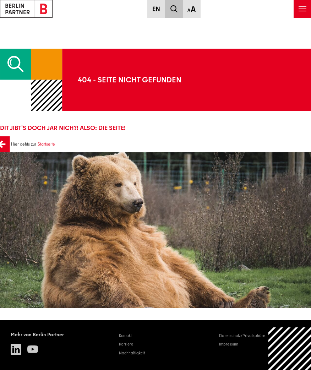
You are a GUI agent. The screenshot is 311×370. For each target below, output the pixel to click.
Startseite (46, 144)
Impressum (228, 344)
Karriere (126, 344)
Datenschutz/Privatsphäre (242, 335)
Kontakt (125, 335)
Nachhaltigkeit (132, 353)
